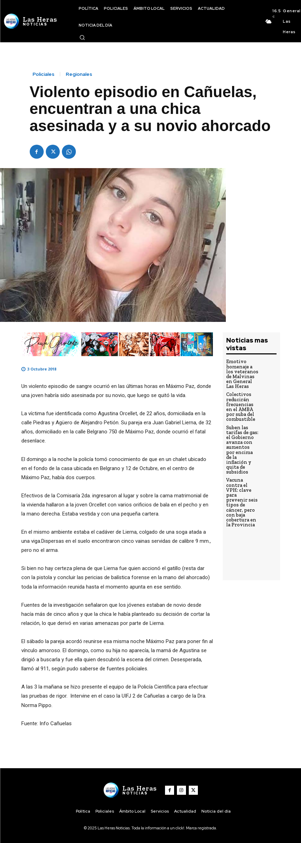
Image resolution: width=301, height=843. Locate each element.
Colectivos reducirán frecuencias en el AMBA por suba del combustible (241, 403)
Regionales (79, 74)
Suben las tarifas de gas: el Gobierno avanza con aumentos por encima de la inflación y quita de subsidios (241, 440)
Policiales (44, 74)
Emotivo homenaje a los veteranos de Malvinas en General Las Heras (242, 373)
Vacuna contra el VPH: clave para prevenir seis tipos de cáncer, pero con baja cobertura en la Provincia (242, 482)
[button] (82, 37)
